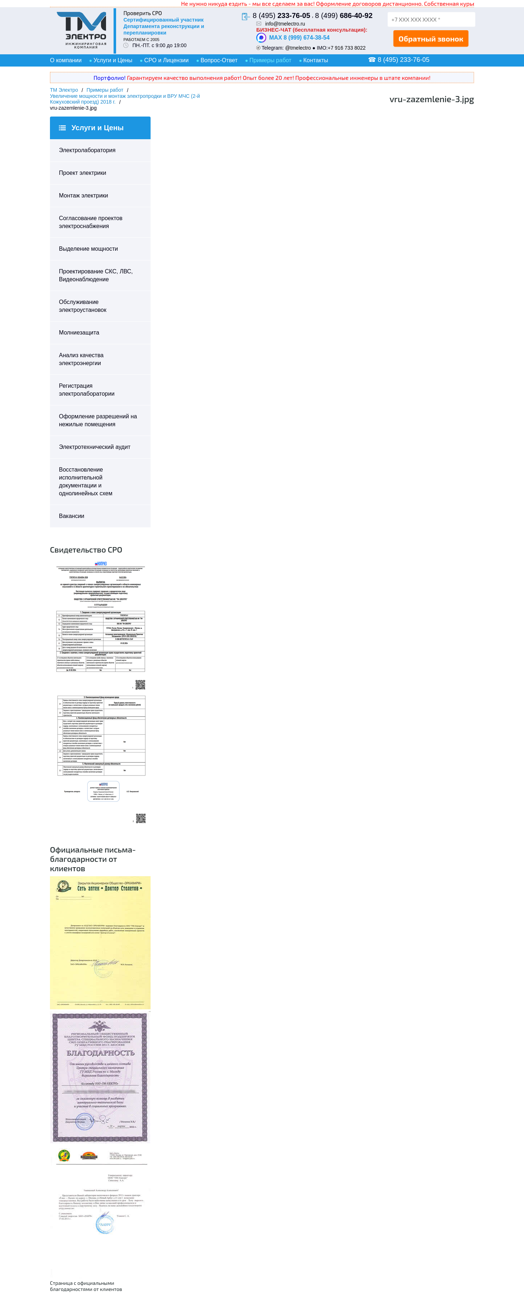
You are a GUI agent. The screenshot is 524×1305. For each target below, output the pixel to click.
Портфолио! (109, 77)
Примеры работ (270, 60)
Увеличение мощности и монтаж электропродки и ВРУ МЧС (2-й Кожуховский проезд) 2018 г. (125, 99)
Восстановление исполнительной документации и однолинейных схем (85, 481)
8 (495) (281, 15)
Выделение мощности (88, 249)
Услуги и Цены (112, 60)
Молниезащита (79, 332)
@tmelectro (298, 48)
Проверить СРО (142, 13)
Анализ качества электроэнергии (81, 359)
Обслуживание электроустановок (82, 306)
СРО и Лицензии (166, 60)
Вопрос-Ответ (219, 60)
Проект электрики (82, 173)
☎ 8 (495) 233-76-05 (398, 59)
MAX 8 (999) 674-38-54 (293, 38)
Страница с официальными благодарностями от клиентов (86, 1286)
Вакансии (71, 516)
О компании (66, 60)
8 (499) (343, 15)
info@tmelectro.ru (285, 24)
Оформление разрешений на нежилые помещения (98, 420)
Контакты (315, 60)
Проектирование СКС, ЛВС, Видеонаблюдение (96, 275)
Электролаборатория (87, 150)
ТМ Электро (64, 90)
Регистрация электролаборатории (87, 390)
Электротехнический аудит (94, 447)
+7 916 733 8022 (347, 48)
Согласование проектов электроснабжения (91, 222)
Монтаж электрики (83, 195)
